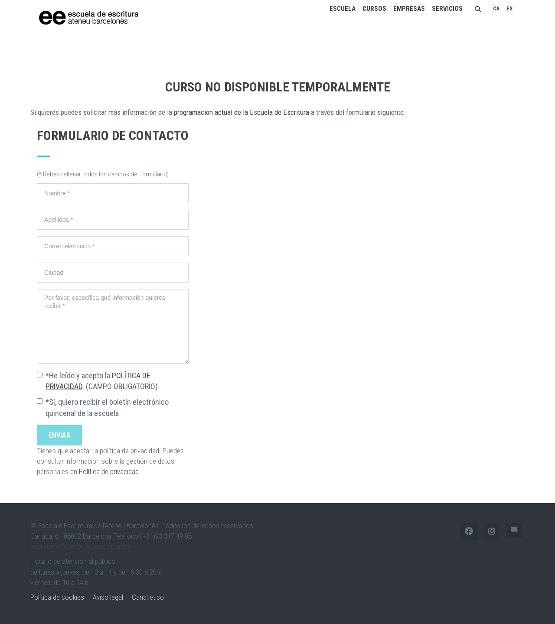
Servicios (447, 9)
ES (509, 9)
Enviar (59, 435)
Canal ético (148, 597)
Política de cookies (57, 597)
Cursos (374, 9)
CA (496, 9)
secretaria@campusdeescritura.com (82, 546)
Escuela (343, 9)
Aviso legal (108, 597)
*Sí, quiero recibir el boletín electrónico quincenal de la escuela (107, 407)
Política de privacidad (109, 471)
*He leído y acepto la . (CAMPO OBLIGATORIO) (102, 381)
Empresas (409, 9)
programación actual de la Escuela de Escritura (241, 112)
